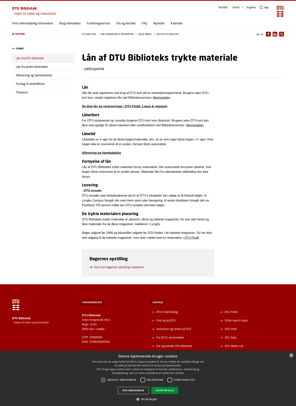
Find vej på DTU (166, 320)
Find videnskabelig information (32, 23)
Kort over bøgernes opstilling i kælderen (116, 267)
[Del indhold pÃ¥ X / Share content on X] (281, 34)
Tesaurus (22, 92)
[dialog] (148, 378)
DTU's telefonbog (167, 312)
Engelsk (251, 7)
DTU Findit (191, 237)
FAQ (144, 23)
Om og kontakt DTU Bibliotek (174, 346)
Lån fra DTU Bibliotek (30, 58)
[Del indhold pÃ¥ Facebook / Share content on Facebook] (268, 34)
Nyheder (159, 23)
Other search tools (236, 320)
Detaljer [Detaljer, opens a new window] (179, 373)
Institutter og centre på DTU (173, 329)
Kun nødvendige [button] (133, 390)
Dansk (236, 7)
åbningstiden (161, 97)
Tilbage (18, 48)
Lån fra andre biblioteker (32, 66)
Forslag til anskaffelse (30, 83)
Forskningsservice (98, 23)
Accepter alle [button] (165, 390)
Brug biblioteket (70, 23)
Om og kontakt (126, 23)
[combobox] (291, 355)
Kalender (177, 23)
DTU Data (231, 337)
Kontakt (223, 7)
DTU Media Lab (234, 346)
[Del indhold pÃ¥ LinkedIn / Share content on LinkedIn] (275, 34)
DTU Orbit (231, 329)
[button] (43, 34)
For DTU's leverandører (170, 337)
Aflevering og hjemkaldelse (34, 75)
